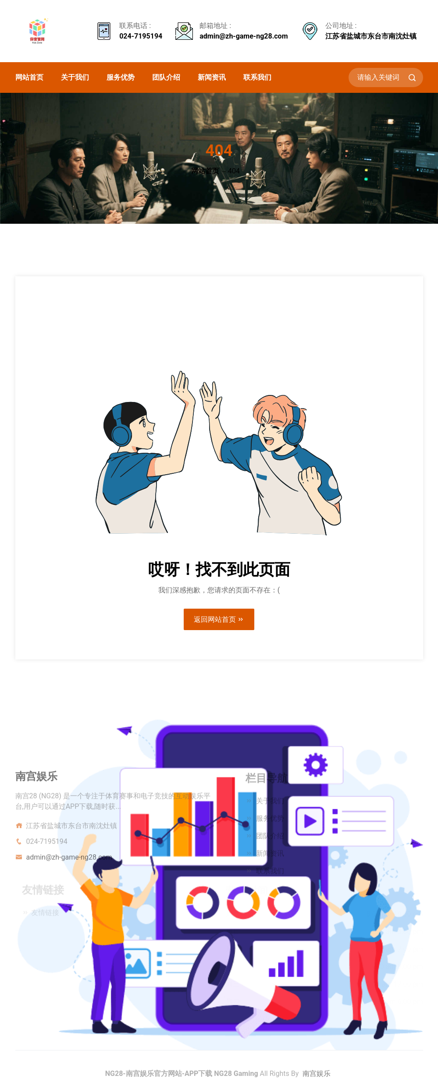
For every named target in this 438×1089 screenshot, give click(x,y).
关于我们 (75, 77)
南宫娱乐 (317, 1076)
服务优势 (121, 77)
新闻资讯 (212, 77)
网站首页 (29, 77)
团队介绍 (166, 77)
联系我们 (257, 77)
